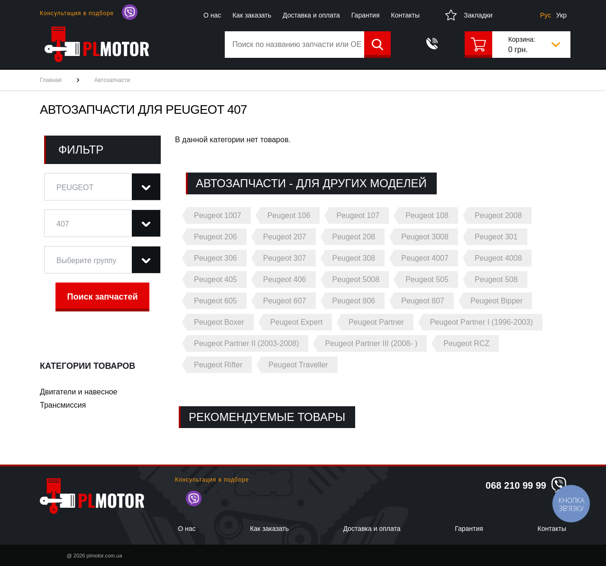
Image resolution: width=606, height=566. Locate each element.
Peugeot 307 (284, 258)
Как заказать (251, 15)
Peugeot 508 (496, 279)
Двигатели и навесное (79, 392)
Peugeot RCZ (466, 343)
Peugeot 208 (354, 237)
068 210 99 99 (516, 485)
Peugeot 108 (427, 215)
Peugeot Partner (376, 322)
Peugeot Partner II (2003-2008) (246, 343)
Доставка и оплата (311, 15)
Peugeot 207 (284, 237)
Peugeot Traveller (298, 365)
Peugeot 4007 (425, 258)
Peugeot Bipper (496, 301)
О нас (212, 15)
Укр (561, 15)
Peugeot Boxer (219, 322)
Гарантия (365, 15)
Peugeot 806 (354, 301)
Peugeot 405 (215, 279)
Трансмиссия (63, 405)
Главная (51, 80)
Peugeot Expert (296, 322)
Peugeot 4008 (498, 258)
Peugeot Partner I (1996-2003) (481, 322)
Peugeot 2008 (498, 215)
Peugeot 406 (284, 279)
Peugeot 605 (215, 301)
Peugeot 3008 (425, 237)
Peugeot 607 (284, 301)
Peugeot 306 (215, 258)
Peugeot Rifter (218, 365)
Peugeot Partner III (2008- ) (371, 343)
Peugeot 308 (354, 258)
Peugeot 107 (357, 215)
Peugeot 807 (422, 301)
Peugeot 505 (427, 279)
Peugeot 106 (289, 215)
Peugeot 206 (215, 237)
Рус (545, 15)
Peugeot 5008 (356, 279)
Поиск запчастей (102, 296)
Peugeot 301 (496, 237)
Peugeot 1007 (217, 215)
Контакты (405, 15)
